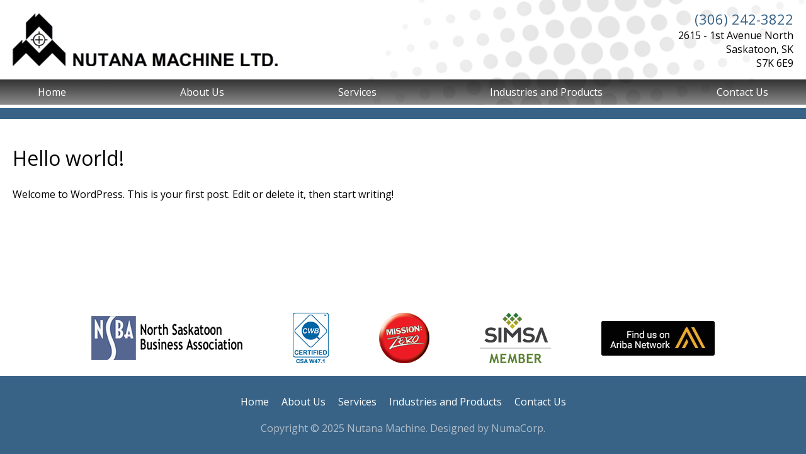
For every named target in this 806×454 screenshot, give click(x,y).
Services (357, 92)
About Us (202, 92)
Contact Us (742, 92)
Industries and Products (546, 92)
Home (52, 92)
